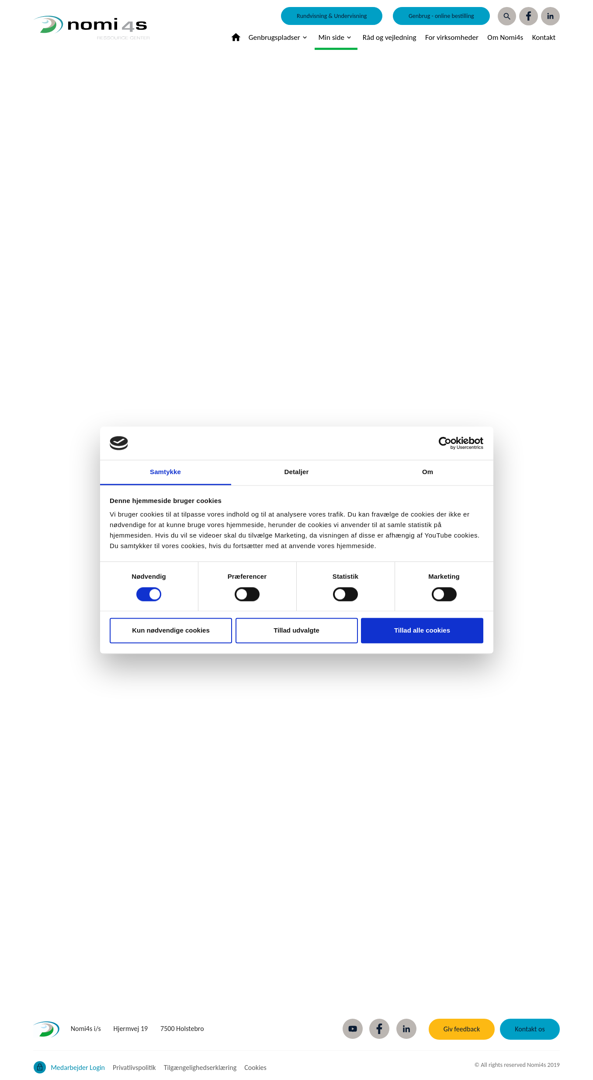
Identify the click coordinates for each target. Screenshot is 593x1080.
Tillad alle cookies (422, 630)
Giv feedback (462, 1029)
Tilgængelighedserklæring (200, 1067)
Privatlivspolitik (134, 1067)
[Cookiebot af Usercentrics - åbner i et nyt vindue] (445, 443)
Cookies (255, 1067)
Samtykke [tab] (165, 472)
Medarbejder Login (78, 1067)
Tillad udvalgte (296, 630)
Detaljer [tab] (296, 472)
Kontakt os (529, 1029)
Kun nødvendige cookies (171, 630)
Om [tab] (427, 472)
